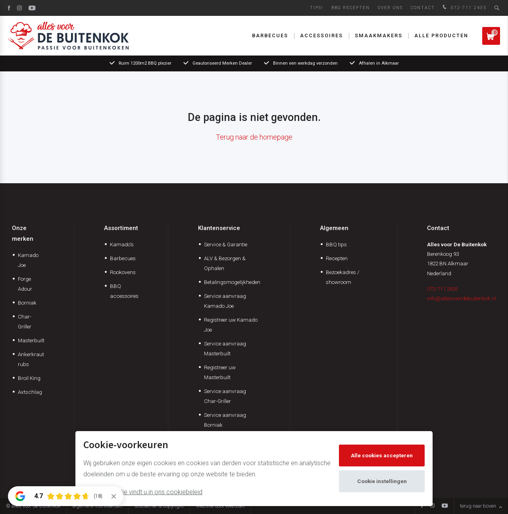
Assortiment (121, 228)
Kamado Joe (28, 260)
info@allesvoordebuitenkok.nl (461, 298)
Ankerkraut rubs (31, 359)
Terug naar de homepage (254, 137)
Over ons (390, 7)
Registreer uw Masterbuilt (220, 372)
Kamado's (122, 244)
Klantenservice (219, 228)
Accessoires (321, 35)
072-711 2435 (464, 7)
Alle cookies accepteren (382, 455)
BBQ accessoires (124, 291)
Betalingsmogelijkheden (232, 282)
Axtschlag (30, 392)
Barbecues (270, 35)
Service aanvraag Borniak (225, 420)
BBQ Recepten (350, 7)
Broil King (29, 378)
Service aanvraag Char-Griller (225, 396)
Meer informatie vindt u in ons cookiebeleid (142, 492)
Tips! (316, 7)
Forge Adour (25, 284)
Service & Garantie (225, 244)
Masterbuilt (31, 340)
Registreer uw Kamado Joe (231, 324)
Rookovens (123, 272)
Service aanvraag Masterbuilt (225, 348)
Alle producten (441, 35)
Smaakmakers (378, 35)
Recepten (337, 258)
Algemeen (334, 228)
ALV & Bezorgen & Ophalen (225, 263)
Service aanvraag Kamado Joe (225, 301)
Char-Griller (24, 321)
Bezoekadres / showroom (342, 277)
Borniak (27, 302)
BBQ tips (336, 244)
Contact (423, 7)
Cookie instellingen (382, 481)
